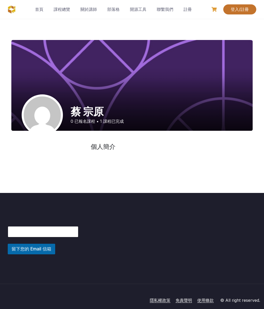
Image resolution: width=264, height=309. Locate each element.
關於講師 (88, 9)
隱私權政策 (160, 300)
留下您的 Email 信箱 (31, 248)
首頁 (39, 9)
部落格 (113, 9)
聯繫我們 (165, 9)
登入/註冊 (240, 9)
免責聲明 (184, 300)
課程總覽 (62, 9)
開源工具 (138, 9)
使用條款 (205, 300)
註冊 (188, 9)
